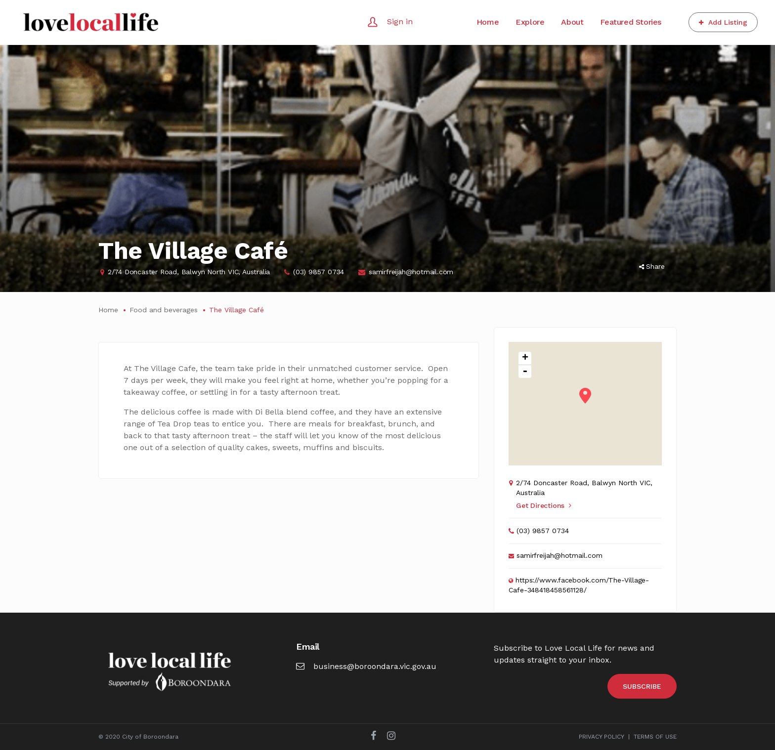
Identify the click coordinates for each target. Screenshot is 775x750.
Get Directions (543, 505)
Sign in (400, 21)
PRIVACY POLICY (601, 736)
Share (652, 266)
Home (108, 310)
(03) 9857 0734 (318, 272)
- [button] (524, 371)
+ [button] (525, 358)
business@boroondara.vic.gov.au (366, 666)
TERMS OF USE (655, 736)
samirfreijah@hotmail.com (411, 272)
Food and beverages (163, 310)
